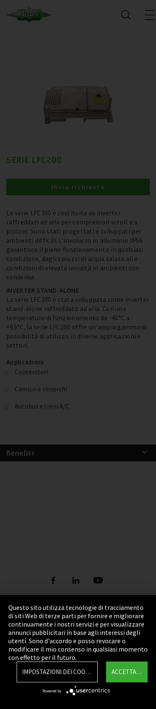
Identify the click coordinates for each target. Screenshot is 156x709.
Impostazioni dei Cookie (58, 672)
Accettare (127, 672)
